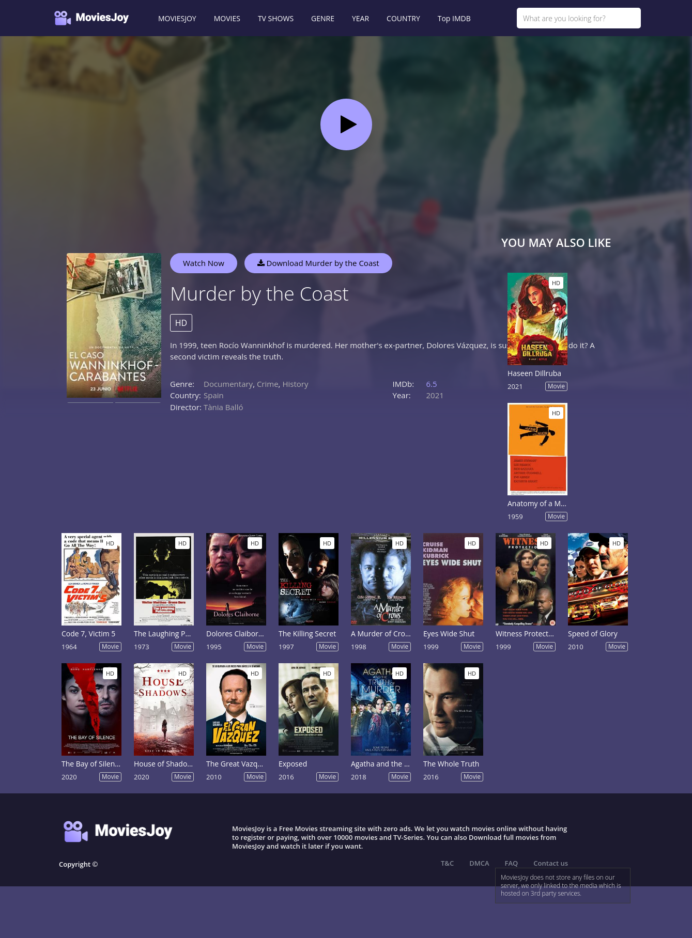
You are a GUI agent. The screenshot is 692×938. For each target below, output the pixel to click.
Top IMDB (454, 18)
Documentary (228, 384)
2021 (435, 395)
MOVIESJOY (177, 18)
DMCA (479, 863)
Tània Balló (223, 407)
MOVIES (227, 18)
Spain (214, 395)
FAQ (511, 863)
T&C (447, 863)
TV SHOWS (276, 18)
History (295, 384)
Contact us (550, 863)
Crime (268, 384)
